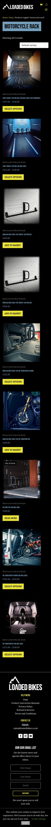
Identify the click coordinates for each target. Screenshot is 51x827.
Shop (11, 17)
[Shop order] (34, 45)
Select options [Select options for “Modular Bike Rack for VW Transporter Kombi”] (13, 381)
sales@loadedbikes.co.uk (26, 728)
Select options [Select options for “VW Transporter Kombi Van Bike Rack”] (13, 586)
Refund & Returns (25, 710)
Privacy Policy (25, 706)
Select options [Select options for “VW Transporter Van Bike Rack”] (13, 654)
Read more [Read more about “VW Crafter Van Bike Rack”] (11, 518)
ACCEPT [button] (25, 823)
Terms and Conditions (25, 713)
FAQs (25, 699)
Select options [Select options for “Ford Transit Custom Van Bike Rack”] (13, 177)
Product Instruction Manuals (25, 703)
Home (5, 17)
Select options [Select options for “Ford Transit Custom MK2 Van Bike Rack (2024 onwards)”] (13, 108)
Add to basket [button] (13, 245)
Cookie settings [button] (39, 819)
